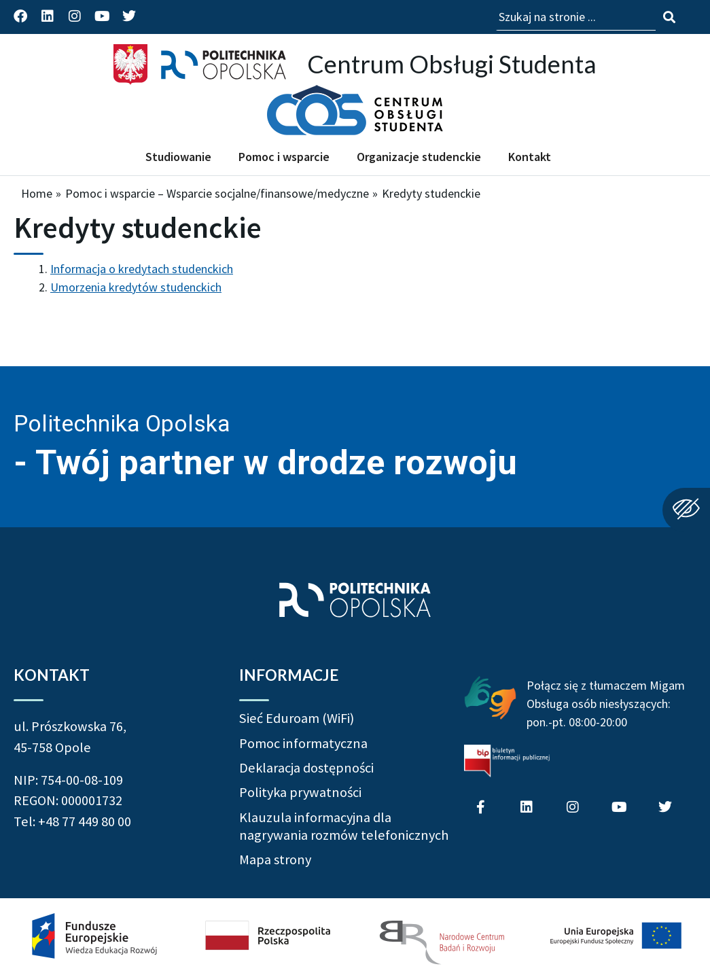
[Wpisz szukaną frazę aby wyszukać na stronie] (575, 17)
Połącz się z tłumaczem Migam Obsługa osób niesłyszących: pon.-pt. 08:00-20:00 (606, 703)
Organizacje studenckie (419, 156)
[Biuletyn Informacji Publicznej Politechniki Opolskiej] (506, 761)
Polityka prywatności (300, 792)
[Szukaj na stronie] (669, 17)
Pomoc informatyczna (303, 743)
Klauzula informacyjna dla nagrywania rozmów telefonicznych (343, 826)
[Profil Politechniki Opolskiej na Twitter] (129, 16)
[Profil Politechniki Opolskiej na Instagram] (75, 16)
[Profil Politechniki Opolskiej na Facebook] (20, 16)
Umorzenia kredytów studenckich (135, 287)
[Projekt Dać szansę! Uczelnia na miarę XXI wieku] (355, 936)
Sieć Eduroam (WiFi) (296, 718)
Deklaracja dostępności (306, 768)
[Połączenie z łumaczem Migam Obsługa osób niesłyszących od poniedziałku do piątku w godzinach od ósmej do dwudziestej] (490, 696)
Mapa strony (275, 859)
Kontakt (529, 156)
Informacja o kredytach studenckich (141, 269)
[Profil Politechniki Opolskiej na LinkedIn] (47, 16)
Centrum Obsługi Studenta (452, 64)
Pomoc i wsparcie (284, 156)
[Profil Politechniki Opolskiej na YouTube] (102, 16)
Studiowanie (178, 156)
